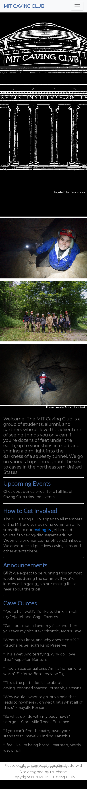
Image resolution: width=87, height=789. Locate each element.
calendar (38, 491)
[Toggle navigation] (77, 6)
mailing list (42, 530)
